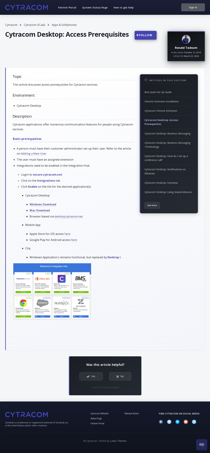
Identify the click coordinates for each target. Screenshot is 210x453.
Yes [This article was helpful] (93, 376)
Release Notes (132, 413)
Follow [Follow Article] (145, 35)
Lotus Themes (118, 440)
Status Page (96, 418)
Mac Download (40, 210)
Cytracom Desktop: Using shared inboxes (168, 192)
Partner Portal (67, 7)
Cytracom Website (100, 413)
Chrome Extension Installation (161, 101)
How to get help (124, 7)
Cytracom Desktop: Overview (161, 182)
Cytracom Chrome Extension (160, 110)
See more (152, 205)
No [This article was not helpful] (122, 376)
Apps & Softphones (64, 25)
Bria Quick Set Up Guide (158, 92)
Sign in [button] (193, 7)
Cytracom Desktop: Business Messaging (167, 133)
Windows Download (43, 204)
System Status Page (95, 7)
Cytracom (11, 25)
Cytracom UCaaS (34, 25)
